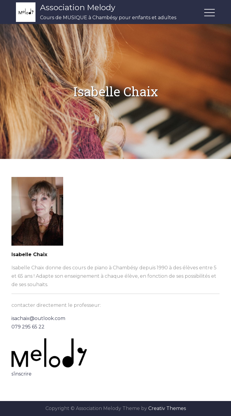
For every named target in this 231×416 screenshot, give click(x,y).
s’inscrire (21, 374)
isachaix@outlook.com (38, 318)
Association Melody (77, 7)
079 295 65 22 (28, 327)
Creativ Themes (167, 408)
